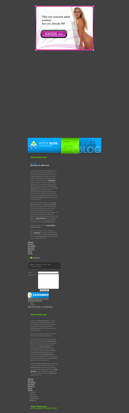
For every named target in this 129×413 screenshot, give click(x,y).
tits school (31, 244)
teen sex (33, 397)
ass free (30, 253)
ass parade (31, 248)
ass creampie (32, 246)
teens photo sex (41, 218)
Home (32, 305)
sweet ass (37, 232)
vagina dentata (50, 225)
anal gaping (34, 399)
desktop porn (34, 401)
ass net (30, 251)
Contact (32, 307)
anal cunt (30, 242)
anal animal (51, 180)
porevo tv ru (31, 249)
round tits (33, 403)
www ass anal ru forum (68, 146)
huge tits (33, 395)
